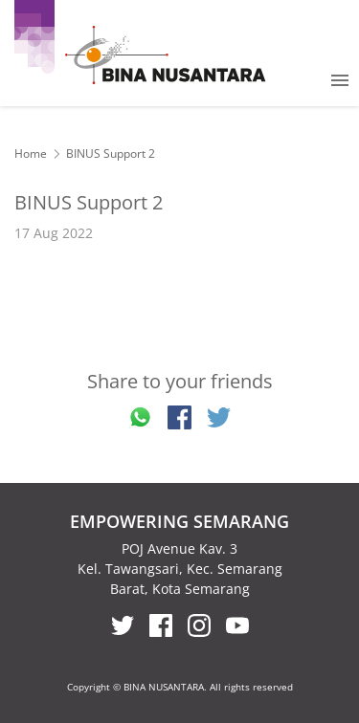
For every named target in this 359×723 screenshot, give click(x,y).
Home (30, 153)
